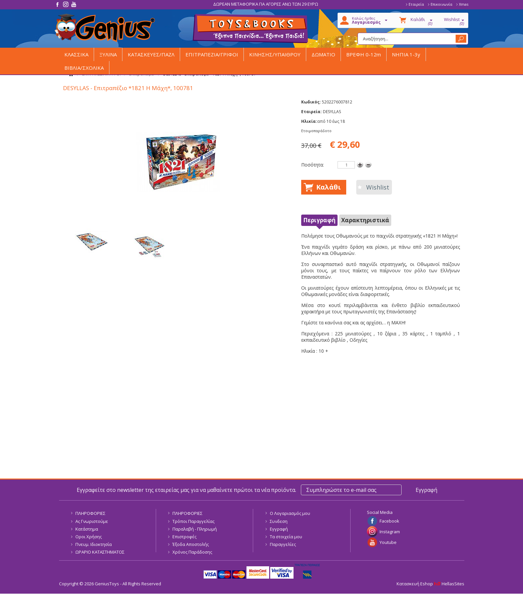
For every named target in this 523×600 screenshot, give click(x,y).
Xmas (463, 4)
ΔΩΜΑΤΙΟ (323, 54)
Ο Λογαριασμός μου (290, 513)
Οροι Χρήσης (88, 537)
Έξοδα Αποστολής (190, 544)
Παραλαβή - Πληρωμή (194, 529)
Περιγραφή (319, 220)
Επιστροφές (184, 537)
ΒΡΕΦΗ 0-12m (363, 54)
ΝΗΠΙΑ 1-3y (406, 54)
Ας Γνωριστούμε (91, 521)
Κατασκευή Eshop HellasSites (430, 584)
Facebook (389, 521)
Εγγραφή (279, 529)
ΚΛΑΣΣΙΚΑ (76, 54)
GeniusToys (105, 28)
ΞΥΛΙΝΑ (108, 54)
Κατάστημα (86, 529)
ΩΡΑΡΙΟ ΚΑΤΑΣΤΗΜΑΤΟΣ (99, 552)
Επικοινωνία (441, 4)
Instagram (390, 532)
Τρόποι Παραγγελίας (193, 521)
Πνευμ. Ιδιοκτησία (93, 544)
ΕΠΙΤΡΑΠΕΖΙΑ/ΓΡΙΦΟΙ (211, 54)
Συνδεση (279, 521)
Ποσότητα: (312, 165)
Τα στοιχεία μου (286, 537)
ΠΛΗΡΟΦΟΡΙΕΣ (90, 513)
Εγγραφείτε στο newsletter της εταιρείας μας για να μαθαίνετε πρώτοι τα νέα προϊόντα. (186, 490)
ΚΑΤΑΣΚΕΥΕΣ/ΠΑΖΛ (151, 54)
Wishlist (377, 187)
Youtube (388, 542)
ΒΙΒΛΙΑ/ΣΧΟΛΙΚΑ (84, 67)
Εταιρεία (416, 4)
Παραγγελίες (283, 544)
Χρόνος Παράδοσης (192, 552)
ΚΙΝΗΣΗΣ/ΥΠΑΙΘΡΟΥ (275, 54)
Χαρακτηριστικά (365, 220)
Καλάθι (328, 187)
